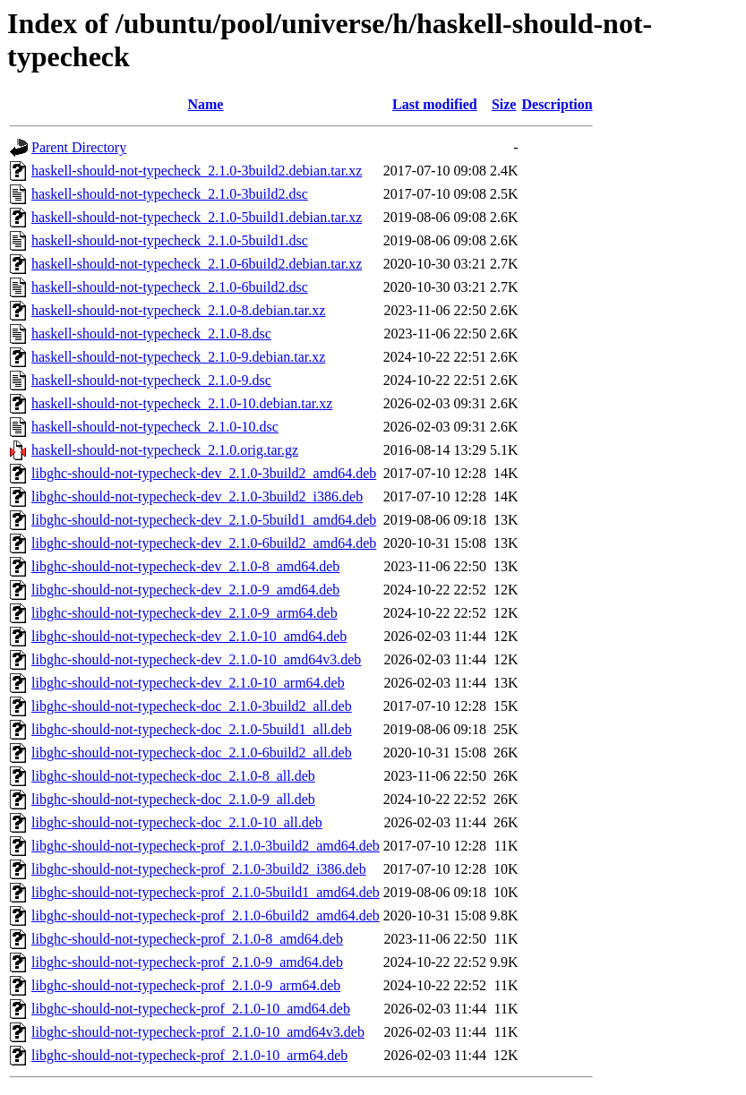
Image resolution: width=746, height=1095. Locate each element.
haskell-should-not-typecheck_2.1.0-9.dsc (151, 380)
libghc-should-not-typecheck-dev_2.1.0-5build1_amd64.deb (203, 519)
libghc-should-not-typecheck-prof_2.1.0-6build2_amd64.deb (205, 915)
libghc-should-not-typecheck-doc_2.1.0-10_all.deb (176, 822)
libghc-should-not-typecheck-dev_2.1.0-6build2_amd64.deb (203, 543)
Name (205, 104)
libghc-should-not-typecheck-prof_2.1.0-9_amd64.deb (187, 962)
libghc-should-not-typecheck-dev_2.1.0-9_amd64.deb (185, 589)
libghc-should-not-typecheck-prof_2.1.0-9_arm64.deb (185, 985)
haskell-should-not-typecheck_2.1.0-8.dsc (151, 333)
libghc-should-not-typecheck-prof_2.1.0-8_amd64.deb (187, 938)
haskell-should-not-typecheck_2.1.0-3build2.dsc (169, 193)
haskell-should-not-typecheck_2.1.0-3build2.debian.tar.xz (196, 170)
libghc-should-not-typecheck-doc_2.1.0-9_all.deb (173, 799)
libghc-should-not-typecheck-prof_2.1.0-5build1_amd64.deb (205, 892)
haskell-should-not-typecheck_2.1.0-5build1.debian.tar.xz (196, 217)
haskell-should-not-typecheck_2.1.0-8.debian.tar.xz (178, 310)
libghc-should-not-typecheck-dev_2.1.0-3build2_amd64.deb (203, 473)
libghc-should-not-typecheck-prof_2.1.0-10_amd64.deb (190, 1008)
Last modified (434, 104)
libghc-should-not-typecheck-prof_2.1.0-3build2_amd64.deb (205, 845)
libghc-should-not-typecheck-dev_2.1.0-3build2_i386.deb (197, 496)
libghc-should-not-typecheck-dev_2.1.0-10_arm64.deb (188, 682)
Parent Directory (78, 147)
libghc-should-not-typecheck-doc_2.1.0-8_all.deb (173, 775)
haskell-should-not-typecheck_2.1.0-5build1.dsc (169, 240)
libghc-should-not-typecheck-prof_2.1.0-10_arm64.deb (189, 1055)
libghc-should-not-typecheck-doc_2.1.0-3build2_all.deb (191, 706)
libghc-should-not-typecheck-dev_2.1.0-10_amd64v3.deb (196, 659)
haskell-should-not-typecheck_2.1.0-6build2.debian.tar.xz (196, 263)
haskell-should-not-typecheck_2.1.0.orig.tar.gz (164, 450)
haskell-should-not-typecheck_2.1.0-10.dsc (155, 426)
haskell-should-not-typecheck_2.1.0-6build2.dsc (169, 287)
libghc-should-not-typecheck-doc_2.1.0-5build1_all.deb (191, 729)
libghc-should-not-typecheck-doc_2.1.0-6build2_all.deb (191, 752)
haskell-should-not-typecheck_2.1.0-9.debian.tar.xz (178, 356)
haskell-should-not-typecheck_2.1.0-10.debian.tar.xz (181, 403)
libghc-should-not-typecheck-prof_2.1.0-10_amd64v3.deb (197, 1031)
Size (504, 104)
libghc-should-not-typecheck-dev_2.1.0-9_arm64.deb (184, 612)
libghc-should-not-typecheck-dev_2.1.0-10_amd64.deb (189, 636)
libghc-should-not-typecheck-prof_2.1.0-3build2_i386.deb (198, 869)
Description (556, 104)
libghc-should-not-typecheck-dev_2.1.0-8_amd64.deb (185, 566)
